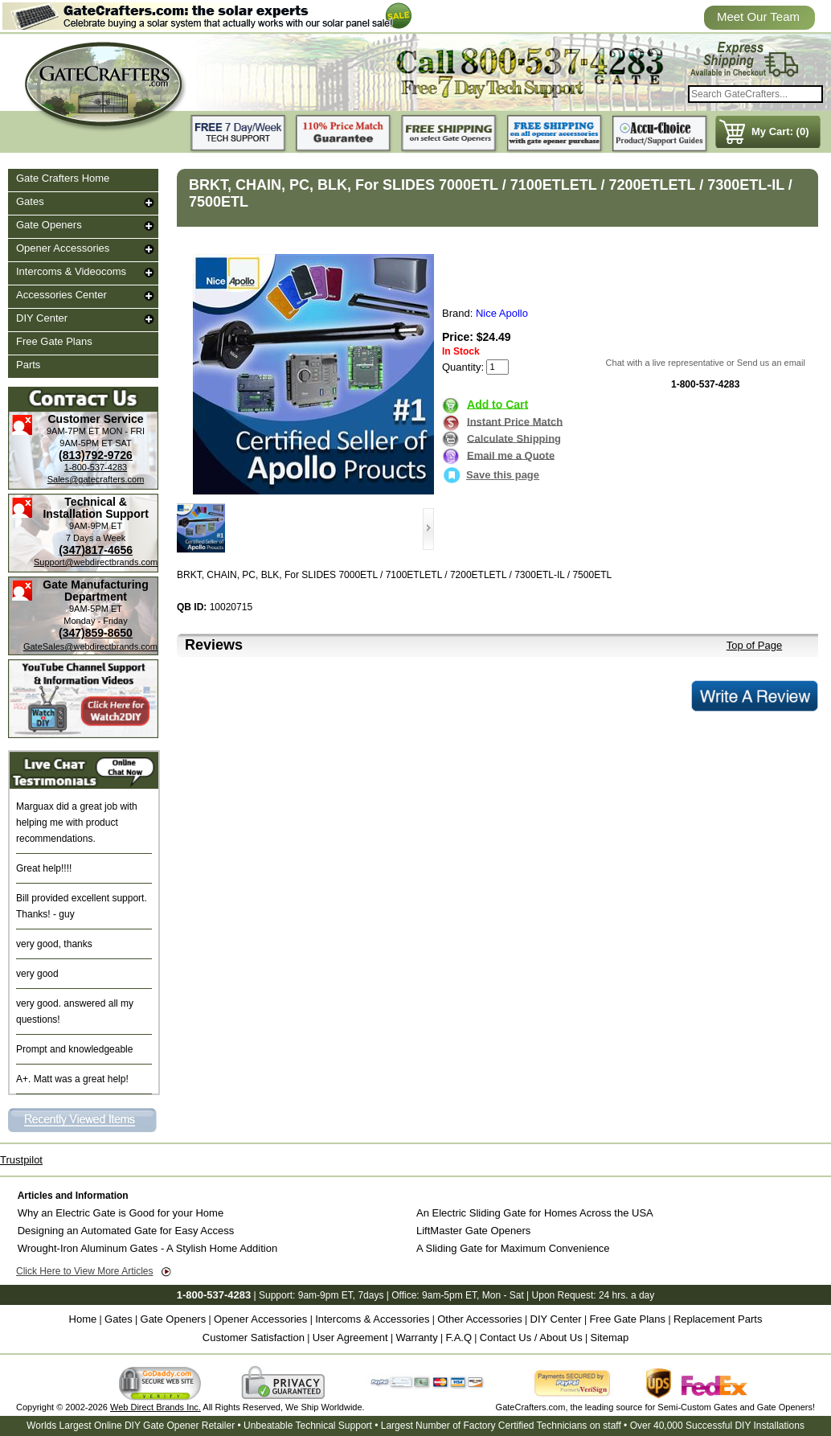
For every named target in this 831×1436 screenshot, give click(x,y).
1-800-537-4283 (95, 467)
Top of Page (754, 645)
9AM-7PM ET (73, 431)
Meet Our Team (758, 16)
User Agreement (350, 1337)
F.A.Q (459, 1337)
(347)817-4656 (96, 550)
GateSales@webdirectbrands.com (90, 646)
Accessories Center (61, 295)
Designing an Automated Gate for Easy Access (126, 1231)
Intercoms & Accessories (372, 1319)
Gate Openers (49, 225)
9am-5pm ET (449, 1295)
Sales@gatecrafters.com (96, 479)
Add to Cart (497, 403)
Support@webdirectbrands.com (96, 562)
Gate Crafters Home (62, 178)
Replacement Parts (718, 1319)
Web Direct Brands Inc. (155, 1407)
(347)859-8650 (96, 632)
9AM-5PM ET (86, 443)
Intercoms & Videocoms (71, 271)
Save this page (490, 475)
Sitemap (610, 1337)
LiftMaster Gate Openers (473, 1231)
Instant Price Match (515, 421)
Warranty (416, 1337)
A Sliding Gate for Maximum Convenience (513, 1248)
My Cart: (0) (780, 131)
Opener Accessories (62, 248)
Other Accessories (479, 1319)
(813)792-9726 (96, 455)
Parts (28, 365)
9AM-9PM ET (95, 526)
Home (83, 1319)
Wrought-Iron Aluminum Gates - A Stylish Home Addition (147, 1248)
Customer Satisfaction (254, 1337)
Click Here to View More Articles (85, 1271)
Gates (30, 201)
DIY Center (42, 318)
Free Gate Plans (54, 341)
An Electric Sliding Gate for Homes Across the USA (534, 1213)
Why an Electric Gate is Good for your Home (120, 1213)
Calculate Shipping (514, 438)
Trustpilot (21, 1160)
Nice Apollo (502, 313)
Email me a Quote (511, 455)
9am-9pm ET (325, 1295)
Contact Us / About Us (531, 1337)
